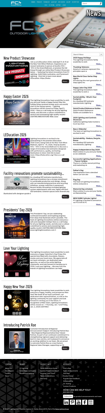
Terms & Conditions (47, 376)
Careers (8, 373)
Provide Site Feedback (71, 378)
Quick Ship (54, 2)
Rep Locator (61, 2)
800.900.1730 (68, 392)
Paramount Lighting (27, 373)
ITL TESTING (51, 5)
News (46, 5)
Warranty (43, 378)
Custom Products (69, 386)
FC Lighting (24, 368)
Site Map (66, 373)
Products (39, 2)
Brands (33, 2)
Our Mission (9, 371)
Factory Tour (75, 2)
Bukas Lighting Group (62, 409)
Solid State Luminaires (28, 371)
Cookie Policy (68, 376)
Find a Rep (67, 368)
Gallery (68, 2)
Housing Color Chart (47, 373)
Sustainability (68, 381)
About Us (8, 368)
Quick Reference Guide (48, 368)
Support (58, 5)
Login (64, 5)
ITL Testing (67, 384)
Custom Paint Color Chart (49, 371)
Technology (46, 2)
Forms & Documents (70, 371)
